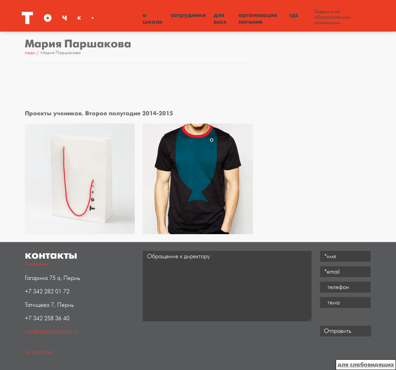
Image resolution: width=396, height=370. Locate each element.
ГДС (293, 15)
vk (27, 352)
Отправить (337, 331)
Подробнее (37, 264)
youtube (42, 352)
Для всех (220, 18)
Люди (30, 53)
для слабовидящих (366, 364)
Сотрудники (188, 15)
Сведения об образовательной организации (332, 17)
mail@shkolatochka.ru (51, 332)
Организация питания (257, 18)
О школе (153, 18)
